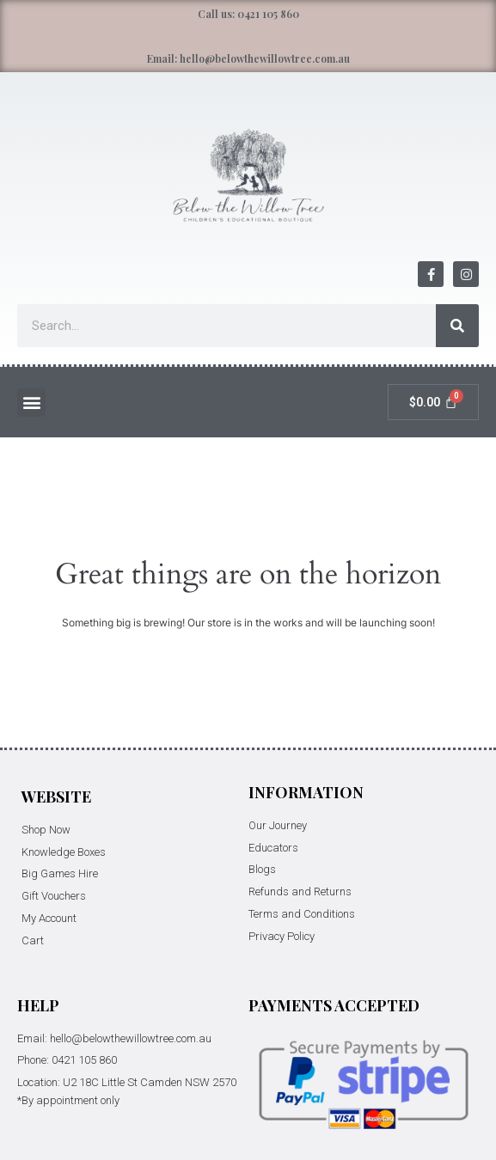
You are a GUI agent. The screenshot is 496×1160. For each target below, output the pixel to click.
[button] (31, 402)
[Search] (457, 325)
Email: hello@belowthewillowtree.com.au (248, 58)
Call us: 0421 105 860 (248, 14)
